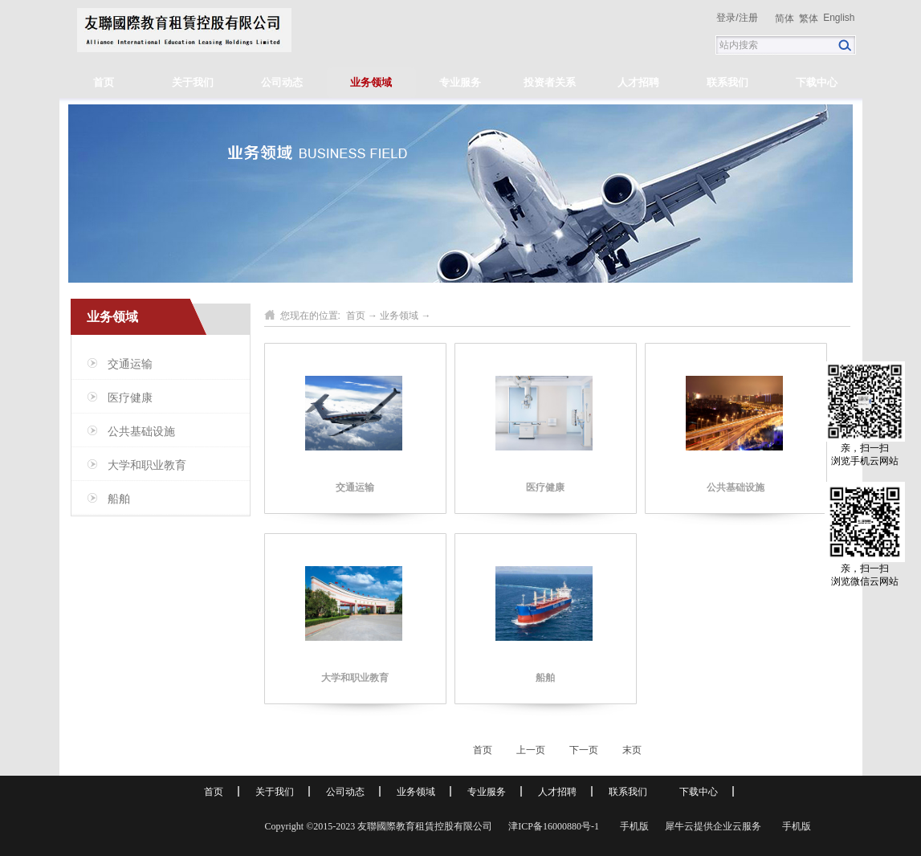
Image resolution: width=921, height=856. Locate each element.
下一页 (583, 750)
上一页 (530, 750)
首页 (103, 82)
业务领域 (399, 315)
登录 (726, 17)
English (838, 17)
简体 (784, 18)
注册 (748, 17)
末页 (632, 750)
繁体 (808, 18)
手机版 (632, 826)
